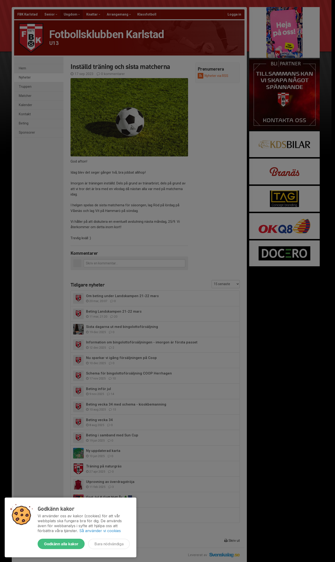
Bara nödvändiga (109, 544)
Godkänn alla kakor (61, 544)
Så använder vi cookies (100, 530)
